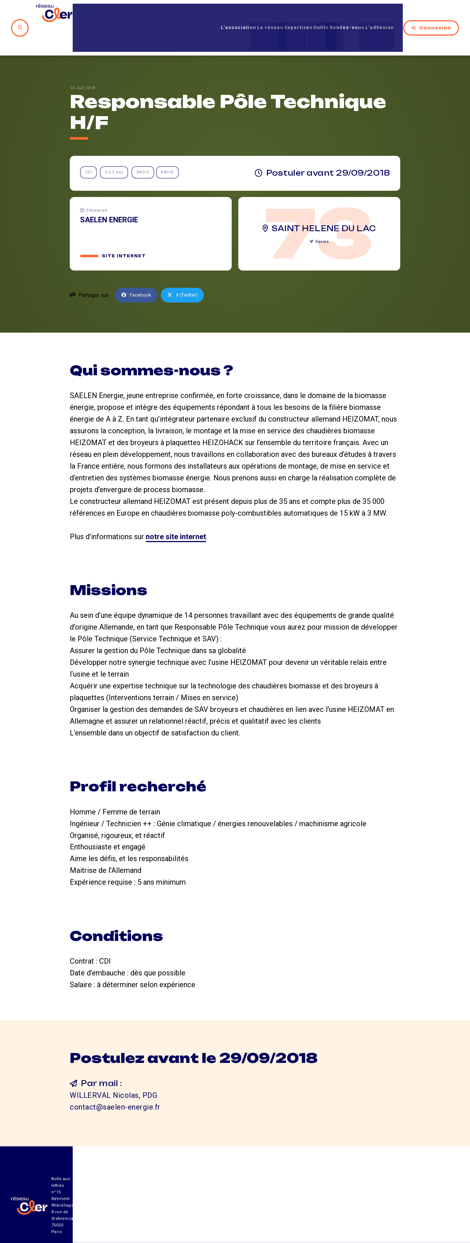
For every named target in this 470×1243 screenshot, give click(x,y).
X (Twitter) (188, 269)
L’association (196, 14)
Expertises (273, 14)
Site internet (124, 229)
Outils (304, 14)
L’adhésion (380, 14)
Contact (311, 1202)
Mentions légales (376, 1202)
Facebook (138, 269)
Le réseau (237, 14)
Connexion (431, 14)
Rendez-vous (338, 14)
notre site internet (176, 510)
